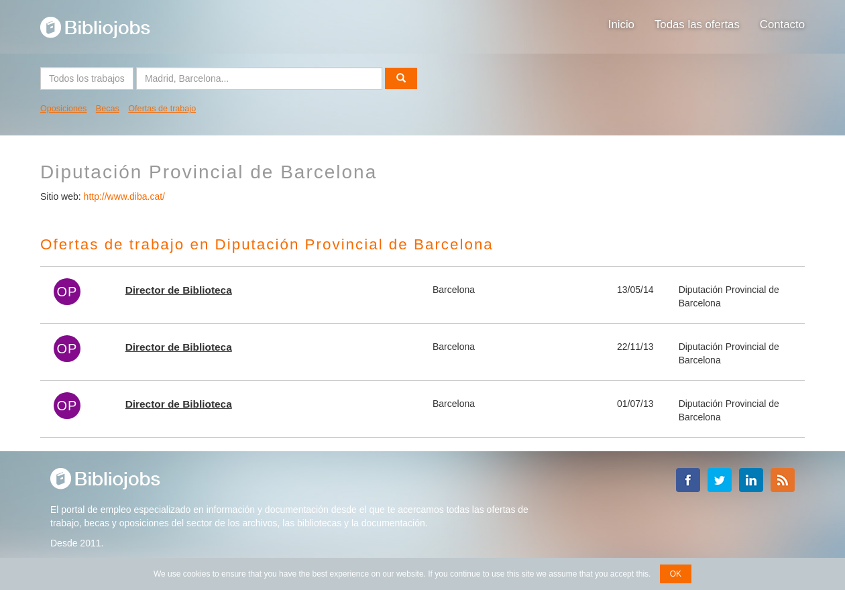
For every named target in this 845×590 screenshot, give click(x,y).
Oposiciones (63, 108)
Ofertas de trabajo (162, 108)
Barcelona (454, 289)
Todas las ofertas (697, 24)
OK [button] (675, 574)
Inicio (621, 24)
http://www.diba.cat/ (124, 196)
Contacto (782, 24)
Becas (107, 108)
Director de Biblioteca (178, 290)
